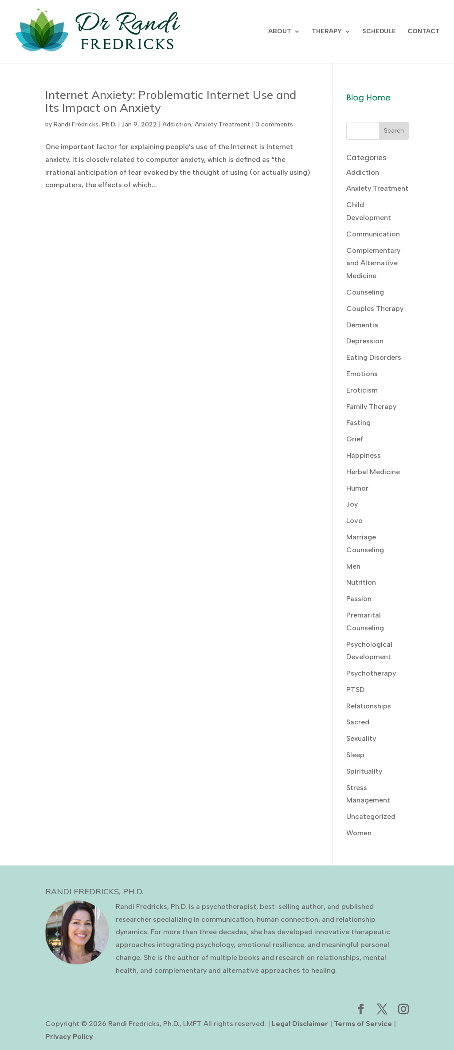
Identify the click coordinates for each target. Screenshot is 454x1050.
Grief (354, 439)
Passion (359, 598)
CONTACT (423, 31)
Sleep (355, 755)
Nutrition (361, 582)
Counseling (365, 292)
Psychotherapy (371, 673)
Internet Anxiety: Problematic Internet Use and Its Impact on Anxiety (170, 101)
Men (353, 566)
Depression (365, 341)
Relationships (368, 706)
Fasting (358, 422)
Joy (352, 504)
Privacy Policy (69, 1036)
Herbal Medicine (373, 472)
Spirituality (364, 771)
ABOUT (279, 31)
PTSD (355, 689)
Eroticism (362, 390)
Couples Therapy (374, 308)
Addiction (176, 124)
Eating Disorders (373, 357)
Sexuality (361, 738)
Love (354, 520)
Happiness (363, 455)
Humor (357, 488)
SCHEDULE (379, 31)
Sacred (357, 722)
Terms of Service (363, 1023)
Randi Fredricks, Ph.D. (85, 124)
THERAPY (327, 31)
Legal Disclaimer (300, 1023)
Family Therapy (371, 406)
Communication (373, 234)
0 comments (274, 124)
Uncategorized (370, 816)
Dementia (362, 325)
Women (359, 833)
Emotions (362, 374)
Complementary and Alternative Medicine (373, 263)
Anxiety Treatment (222, 124)
